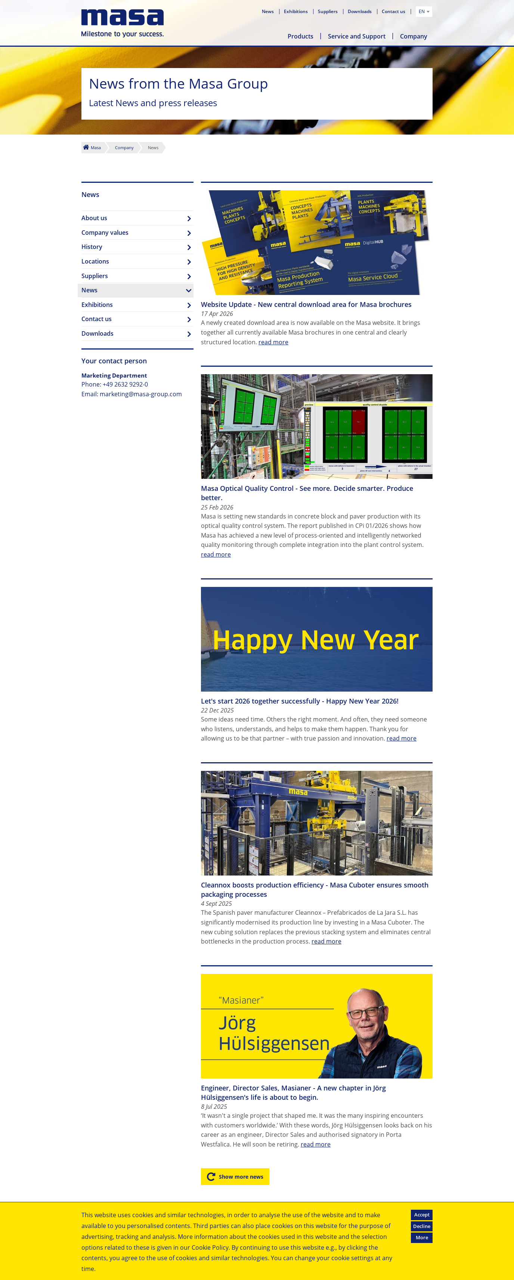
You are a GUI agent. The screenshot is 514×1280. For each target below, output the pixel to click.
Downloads (360, 11)
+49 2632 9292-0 (125, 384)
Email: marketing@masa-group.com (131, 394)
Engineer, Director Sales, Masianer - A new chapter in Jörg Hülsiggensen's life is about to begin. (293, 1092)
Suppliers (328, 11)
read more (273, 342)
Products (300, 36)
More (422, 1237)
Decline (421, 1226)
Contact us (394, 11)
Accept (422, 1214)
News (268, 11)
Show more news (241, 1176)
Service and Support (357, 36)
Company (413, 36)
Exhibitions (296, 11)
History (91, 247)
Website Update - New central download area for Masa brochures (306, 304)
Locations (95, 261)
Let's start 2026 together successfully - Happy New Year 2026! (300, 700)
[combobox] (424, 11)
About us (94, 218)
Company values (104, 232)
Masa (96, 147)
